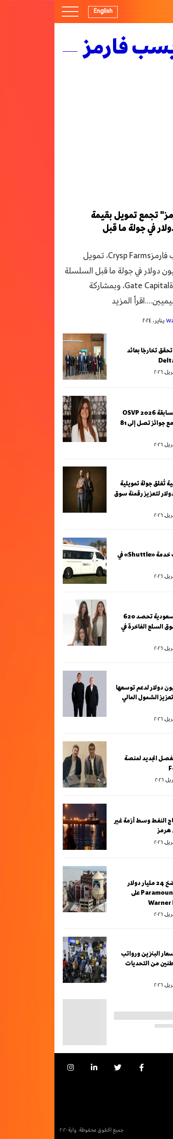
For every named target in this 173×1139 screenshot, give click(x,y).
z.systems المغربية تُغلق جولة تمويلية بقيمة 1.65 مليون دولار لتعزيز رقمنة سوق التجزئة (112, 494)
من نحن (153, 1067)
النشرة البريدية (146, 1114)
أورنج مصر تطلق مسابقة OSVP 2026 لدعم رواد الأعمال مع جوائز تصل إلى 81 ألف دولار (115, 423)
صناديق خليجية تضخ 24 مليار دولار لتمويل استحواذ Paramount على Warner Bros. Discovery (119, 893)
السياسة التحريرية (143, 1130)
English (48, 11)
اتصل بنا (152, 1098)
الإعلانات (152, 1082)
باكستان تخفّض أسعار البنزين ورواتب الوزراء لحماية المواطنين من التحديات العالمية (115, 964)
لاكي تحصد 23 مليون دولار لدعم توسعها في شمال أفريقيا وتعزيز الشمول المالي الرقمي (113, 698)
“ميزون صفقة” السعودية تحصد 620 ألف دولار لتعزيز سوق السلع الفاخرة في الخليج (115, 627)
